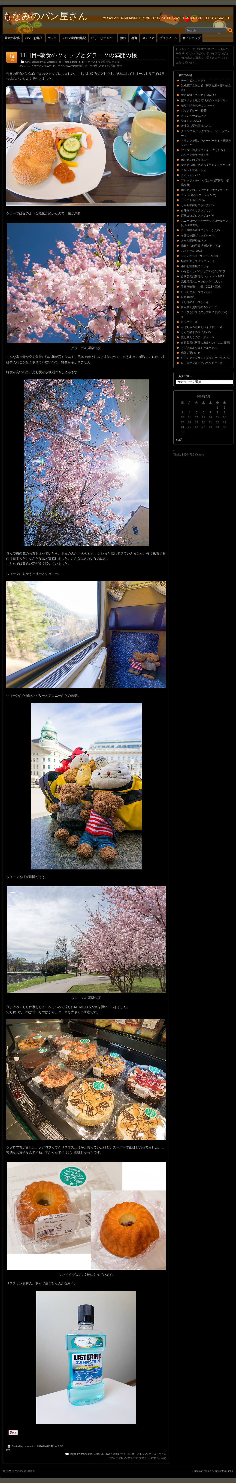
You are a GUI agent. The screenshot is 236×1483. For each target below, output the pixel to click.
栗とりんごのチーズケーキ (197, 337)
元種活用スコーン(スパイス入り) (201, 281)
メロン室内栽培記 (74, 38)
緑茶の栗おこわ (190, 352)
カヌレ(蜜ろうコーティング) (198, 195)
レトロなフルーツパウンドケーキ (202, 363)
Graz (96, 1453)
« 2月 (179, 439)
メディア (148, 38)
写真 (112, 65)
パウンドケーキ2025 (194, 110)
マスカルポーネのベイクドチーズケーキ (206, 165)
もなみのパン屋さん (45, 16)
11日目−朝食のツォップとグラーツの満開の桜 (78, 55)
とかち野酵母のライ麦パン (197, 205)
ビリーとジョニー (103, 38)
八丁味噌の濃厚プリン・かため (200, 230)
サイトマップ (191, 38)
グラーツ (133, 1457)
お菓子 (82, 61)
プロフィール (168, 38)
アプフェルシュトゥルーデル (199, 347)
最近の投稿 (12, 38)
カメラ (52, 38)
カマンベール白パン (193, 115)
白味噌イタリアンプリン (196, 210)
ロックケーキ (189, 322)
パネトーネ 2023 (191, 250)
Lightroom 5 (38, 61)
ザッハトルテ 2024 (193, 200)
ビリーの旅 (91, 65)
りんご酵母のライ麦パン (196, 332)
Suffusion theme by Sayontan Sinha (213, 1471)
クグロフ (121, 1457)
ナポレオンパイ (190, 175)
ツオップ (144, 1457)
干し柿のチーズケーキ (195, 302)
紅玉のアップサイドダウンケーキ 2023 (205, 358)
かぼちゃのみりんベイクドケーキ (202, 327)
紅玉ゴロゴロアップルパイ (197, 215)
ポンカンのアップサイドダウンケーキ (204, 190)
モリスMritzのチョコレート (198, 105)
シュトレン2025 (191, 120)
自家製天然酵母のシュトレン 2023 (202, 276)
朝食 (153, 1457)
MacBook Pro (53, 61)
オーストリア (139, 1453)
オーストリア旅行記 (99, 61)
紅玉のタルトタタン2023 (196, 292)
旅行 (123, 38)
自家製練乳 (188, 297)
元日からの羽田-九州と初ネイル (201, 245)
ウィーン (125, 1453)
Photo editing (70, 61)
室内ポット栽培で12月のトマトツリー (204, 100)
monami (28, 1446)
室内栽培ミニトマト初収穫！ (199, 95)
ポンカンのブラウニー (195, 159)
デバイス (25, 65)
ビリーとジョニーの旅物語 (68, 65)
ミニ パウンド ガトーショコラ (200, 256)
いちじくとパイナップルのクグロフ (203, 271)
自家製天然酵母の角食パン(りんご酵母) (205, 342)
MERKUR (106, 1453)
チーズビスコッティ (193, 80)
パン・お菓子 (34, 38)
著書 (134, 38)
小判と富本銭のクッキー (196, 266)
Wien (116, 1453)
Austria (88, 1453)
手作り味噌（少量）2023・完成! (201, 286)
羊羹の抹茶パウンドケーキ (197, 235)
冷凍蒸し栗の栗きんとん (196, 125)
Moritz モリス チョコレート (198, 261)
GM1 (27, 61)
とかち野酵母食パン (193, 240)
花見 (163, 1457)
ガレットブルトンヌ (193, 170)
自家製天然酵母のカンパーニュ (200, 307)
